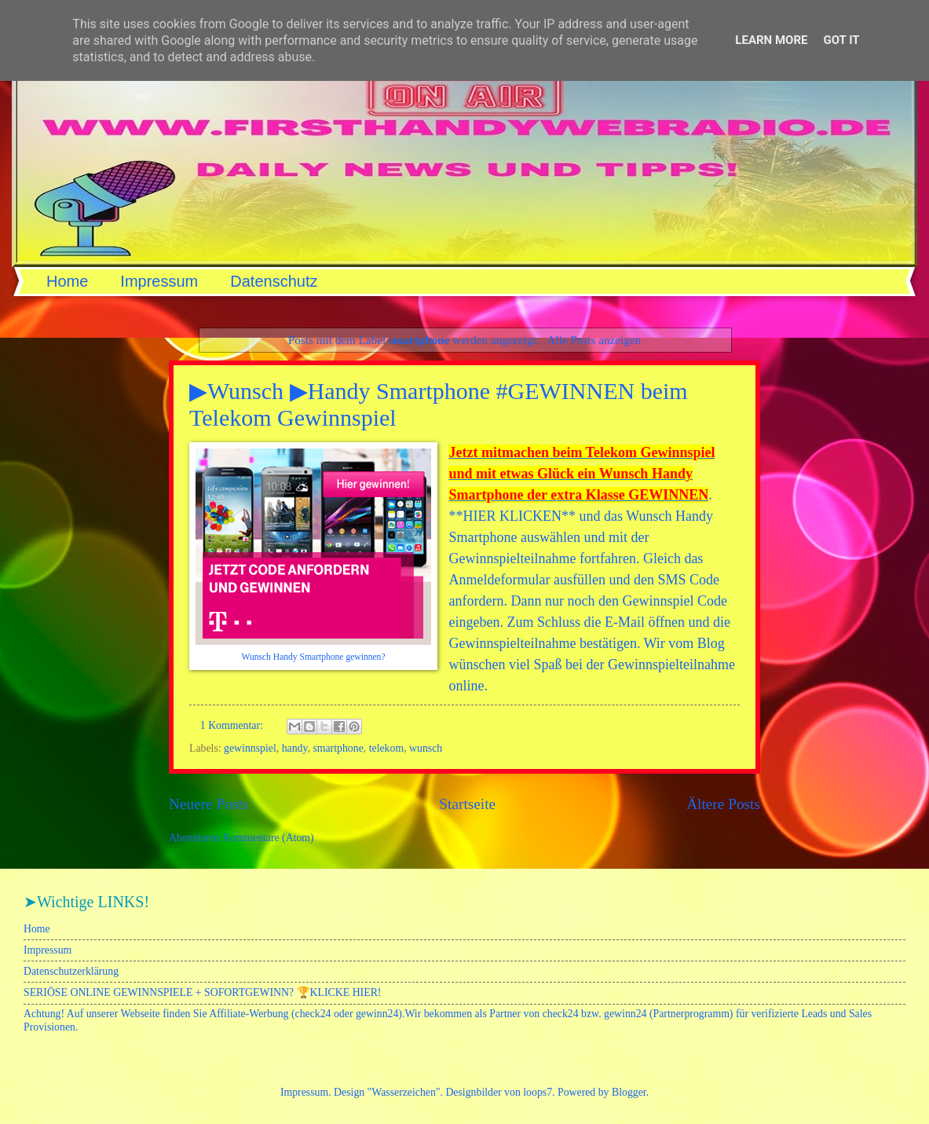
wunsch (425, 748)
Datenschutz (273, 281)
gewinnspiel (250, 748)
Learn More (771, 40)
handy (295, 748)
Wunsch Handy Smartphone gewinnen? (313, 657)
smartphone (338, 748)
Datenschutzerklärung (71, 971)
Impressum (159, 281)
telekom (386, 748)
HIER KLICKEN (512, 516)
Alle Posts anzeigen (594, 339)
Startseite (467, 804)
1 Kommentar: (233, 725)
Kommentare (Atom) (268, 838)
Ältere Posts (723, 804)
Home (67, 281)
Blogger (629, 1092)
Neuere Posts (208, 804)
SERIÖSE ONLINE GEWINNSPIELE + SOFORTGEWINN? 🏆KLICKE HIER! (202, 992)
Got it (841, 40)
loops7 (537, 1092)
